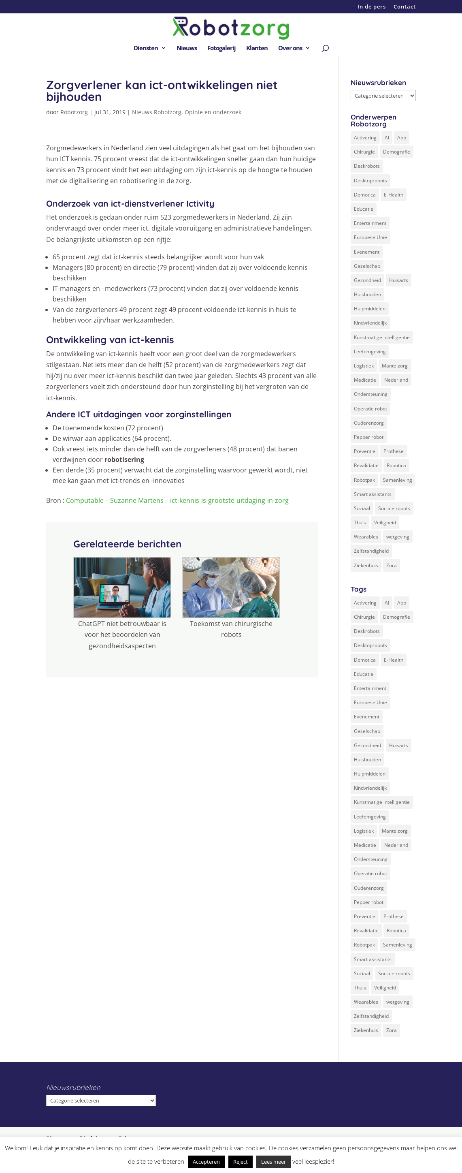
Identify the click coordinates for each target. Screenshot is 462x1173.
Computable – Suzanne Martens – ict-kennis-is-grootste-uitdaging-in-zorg (177, 500)
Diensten (146, 48)
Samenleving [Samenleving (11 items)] (397, 479)
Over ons (290, 48)
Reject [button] (240, 1161)
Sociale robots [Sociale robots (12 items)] (394, 508)
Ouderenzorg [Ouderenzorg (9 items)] (369, 422)
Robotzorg (74, 112)
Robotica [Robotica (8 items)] (396, 465)
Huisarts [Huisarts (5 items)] (398, 280)
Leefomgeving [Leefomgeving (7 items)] (370, 351)
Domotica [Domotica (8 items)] (365, 194)
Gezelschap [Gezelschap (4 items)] (367, 266)
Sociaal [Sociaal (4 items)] (362, 508)
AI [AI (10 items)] (387, 137)
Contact (405, 7)
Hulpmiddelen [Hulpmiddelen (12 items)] (369, 308)
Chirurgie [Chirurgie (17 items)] (364, 151)
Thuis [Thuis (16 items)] (360, 522)
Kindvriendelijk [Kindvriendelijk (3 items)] (370, 322)
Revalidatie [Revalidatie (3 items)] (366, 465)
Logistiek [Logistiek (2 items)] (364, 365)
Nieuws (187, 48)
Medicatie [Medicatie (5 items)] (365, 379)
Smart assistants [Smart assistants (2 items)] (373, 494)
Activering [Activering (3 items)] (365, 137)
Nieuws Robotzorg (156, 112)
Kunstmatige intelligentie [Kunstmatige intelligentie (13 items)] (382, 337)
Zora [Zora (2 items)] (391, 565)
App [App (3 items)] (401, 137)
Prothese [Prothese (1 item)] (393, 451)
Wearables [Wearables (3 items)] (366, 536)
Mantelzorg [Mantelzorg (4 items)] (395, 365)
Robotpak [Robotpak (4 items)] (364, 479)
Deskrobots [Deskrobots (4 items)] (367, 165)
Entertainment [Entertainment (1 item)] (370, 223)
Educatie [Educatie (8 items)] (363, 208)
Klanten (257, 48)
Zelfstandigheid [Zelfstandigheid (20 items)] (371, 550)
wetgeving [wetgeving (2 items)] (397, 536)
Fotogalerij (221, 48)
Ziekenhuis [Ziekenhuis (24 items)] (366, 565)
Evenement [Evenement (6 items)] (366, 251)
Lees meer (273, 1161)
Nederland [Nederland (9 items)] (396, 379)
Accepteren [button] (206, 1161)
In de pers (372, 7)
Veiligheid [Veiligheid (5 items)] (385, 522)
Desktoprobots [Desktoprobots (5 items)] (370, 180)
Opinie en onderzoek (213, 112)
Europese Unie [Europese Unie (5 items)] (370, 237)
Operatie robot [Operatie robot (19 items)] (370, 408)
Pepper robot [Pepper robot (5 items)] (368, 437)
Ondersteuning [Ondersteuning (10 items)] (370, 394)
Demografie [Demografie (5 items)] (396, 151)
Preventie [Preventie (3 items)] (364, 451)
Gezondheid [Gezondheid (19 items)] (367, 280)
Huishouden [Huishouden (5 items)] (367, 294)
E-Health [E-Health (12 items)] (393, 194)
